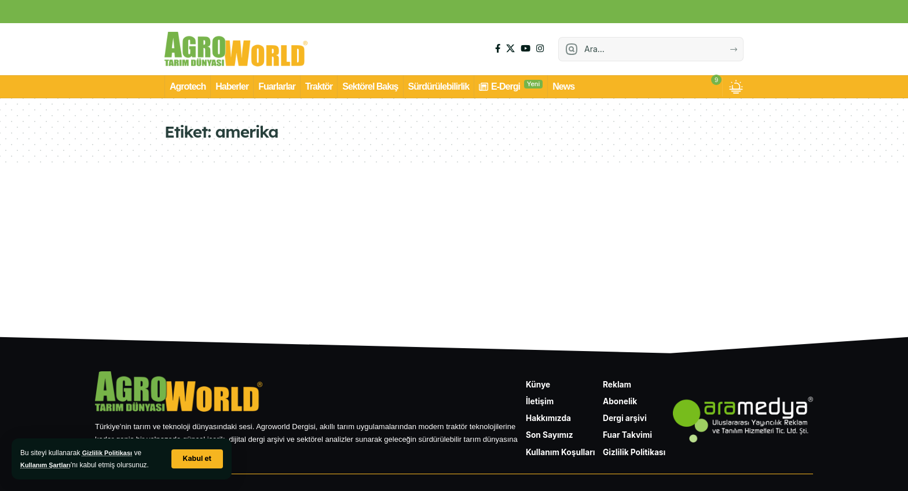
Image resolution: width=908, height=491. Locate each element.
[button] (196, 458)
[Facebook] (497, 48)
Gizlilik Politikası (109, 453)
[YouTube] (525, 48)
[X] (510, 48)
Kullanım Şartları (47, 465)
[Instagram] (540, 48)
